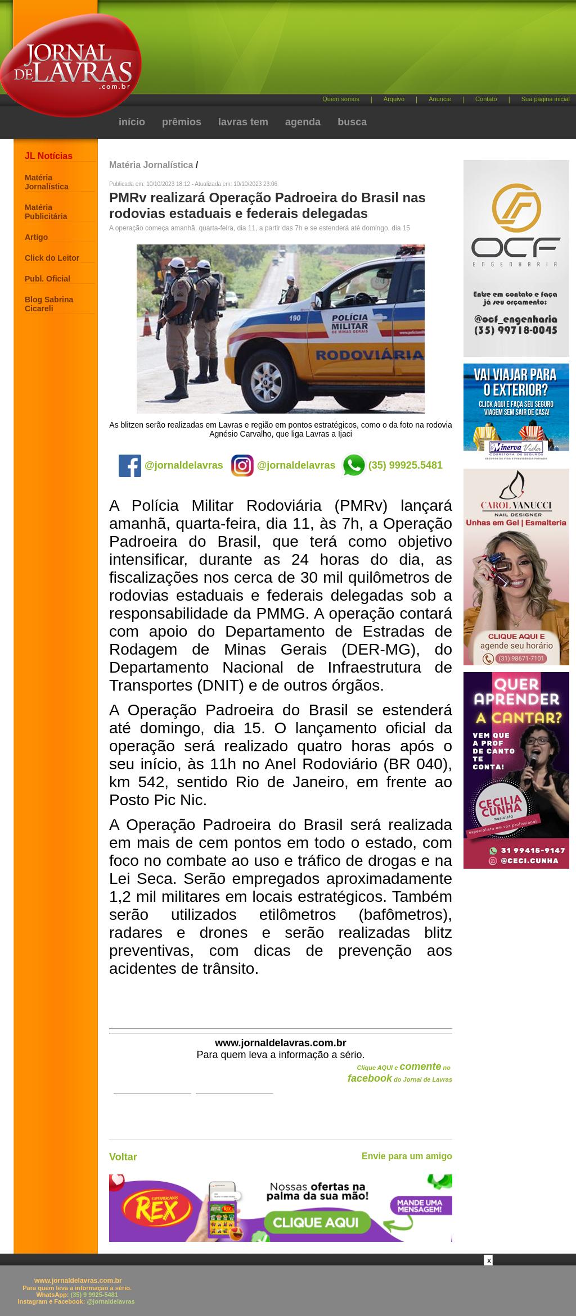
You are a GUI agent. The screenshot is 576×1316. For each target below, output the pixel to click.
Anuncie (440, 99)
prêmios (181, 122)
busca (352, 122)
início (132, 122)
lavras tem (243, 122)
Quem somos (340, 99)
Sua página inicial (545, 99)
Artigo (36, 237)
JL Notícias (49, 156)
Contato (486, 99)
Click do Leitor (52, 257)
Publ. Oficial (47, 278)
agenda (303, 122)
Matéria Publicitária (46, 212)
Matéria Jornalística (47, 182)
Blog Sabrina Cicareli (49, 304)
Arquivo (394, 99)
